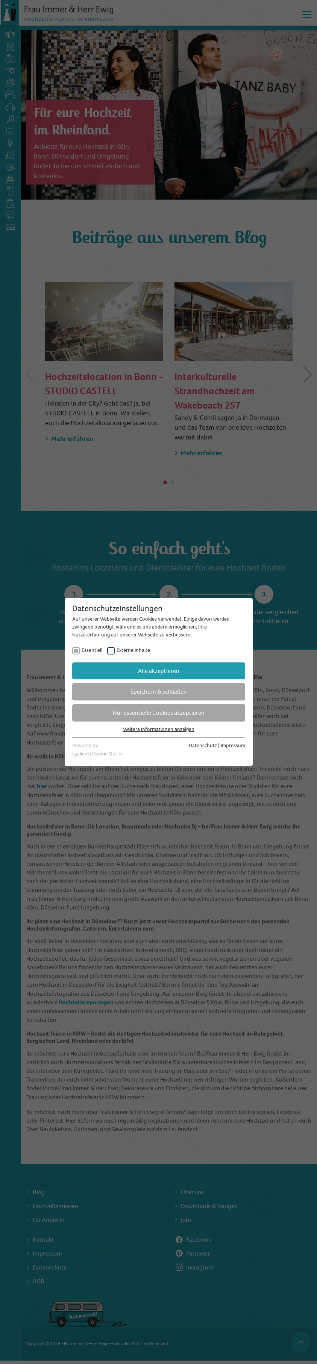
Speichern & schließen (158, 692)
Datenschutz (203, 745)
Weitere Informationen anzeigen (158, 729)
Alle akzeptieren (158, 671)
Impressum (233, 745)
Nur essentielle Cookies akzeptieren (159, 713)
